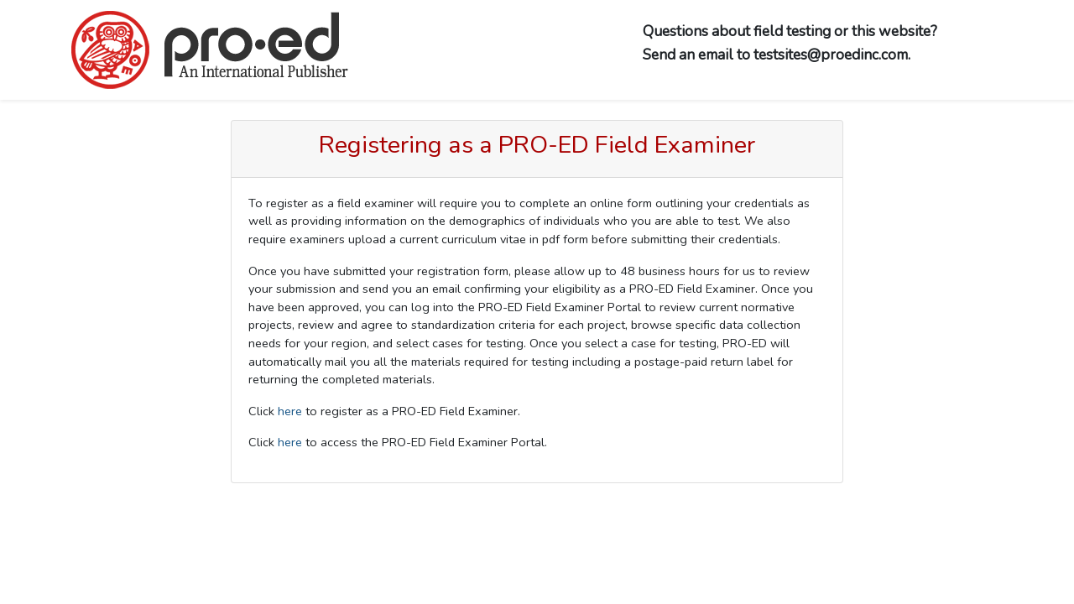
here (290, 411)
